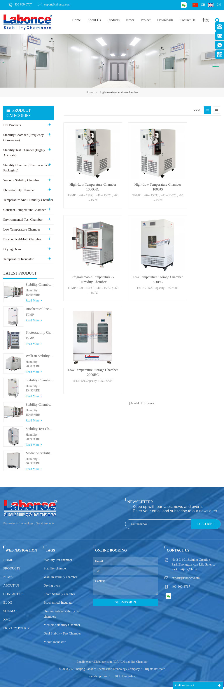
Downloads (165, 20)
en (214, 5)
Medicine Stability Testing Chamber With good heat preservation (40, 455)
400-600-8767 (20, 5)
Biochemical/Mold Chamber (22, 239)
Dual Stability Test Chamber (62, 635)
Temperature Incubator (18, 259)
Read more (34, 302)
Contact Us (187, 20)
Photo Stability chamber (59, 596)
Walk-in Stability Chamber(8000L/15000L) (40, 358)
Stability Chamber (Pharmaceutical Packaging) (26, 167)
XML (6, 622)
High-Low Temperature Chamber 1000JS (142, 175)
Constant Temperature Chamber (24, 209)
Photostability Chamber (18, 190)
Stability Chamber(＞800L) (40, 407)
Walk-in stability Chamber (21, 180)
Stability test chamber (58, 562)
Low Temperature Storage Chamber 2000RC (142, 257)
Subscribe (206, 526)
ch (198, 5)
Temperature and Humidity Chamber (27, 200)
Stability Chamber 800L (40, 287)
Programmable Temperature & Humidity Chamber (196, 175)
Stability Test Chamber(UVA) (40, 431)
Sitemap (10, 613)
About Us (94, 20)
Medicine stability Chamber (62, 627)
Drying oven (52, 587)
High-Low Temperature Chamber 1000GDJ (87, 175)
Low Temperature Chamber (21, 229)
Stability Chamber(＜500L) (40, 382)
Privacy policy (16, 630)
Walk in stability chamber (60, 579)
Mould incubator (54, 644)
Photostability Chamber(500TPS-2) (40, 335)
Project (145, 20)
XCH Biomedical (125, 678)
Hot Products (12, 125)
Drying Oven (12, 249)
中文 (205, 20)
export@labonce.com (54, 4)
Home (76, 20)
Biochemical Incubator (59, 604)
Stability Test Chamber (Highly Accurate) (23, 152)
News (130, 20)
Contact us (13, 596)
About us (11, 587)
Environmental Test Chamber (22, 219)
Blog (7, 604)
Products (113, 20)
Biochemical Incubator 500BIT (40, 311)
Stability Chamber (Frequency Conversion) (23, 137)
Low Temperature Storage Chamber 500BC (88, 257)
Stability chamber (55, 570)
